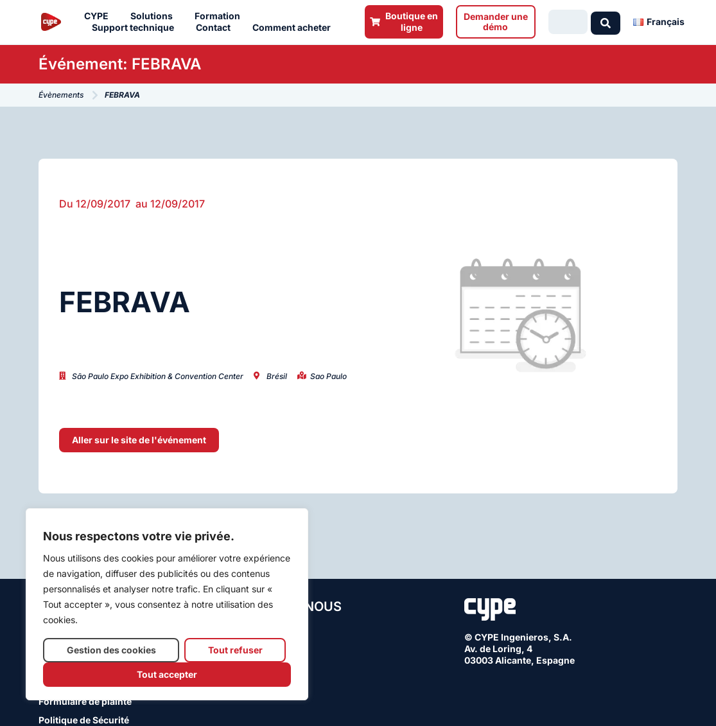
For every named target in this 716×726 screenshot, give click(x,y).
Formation (221, 16)
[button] (139, 440)
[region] (167, 604)
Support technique (136, 27)
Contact (216, 27)
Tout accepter (167, 674)
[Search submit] (605, 21)
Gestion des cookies (111, 649)
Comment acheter (294, 27)
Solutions (154, 16)
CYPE (99, 16)
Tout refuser (235, 649)
